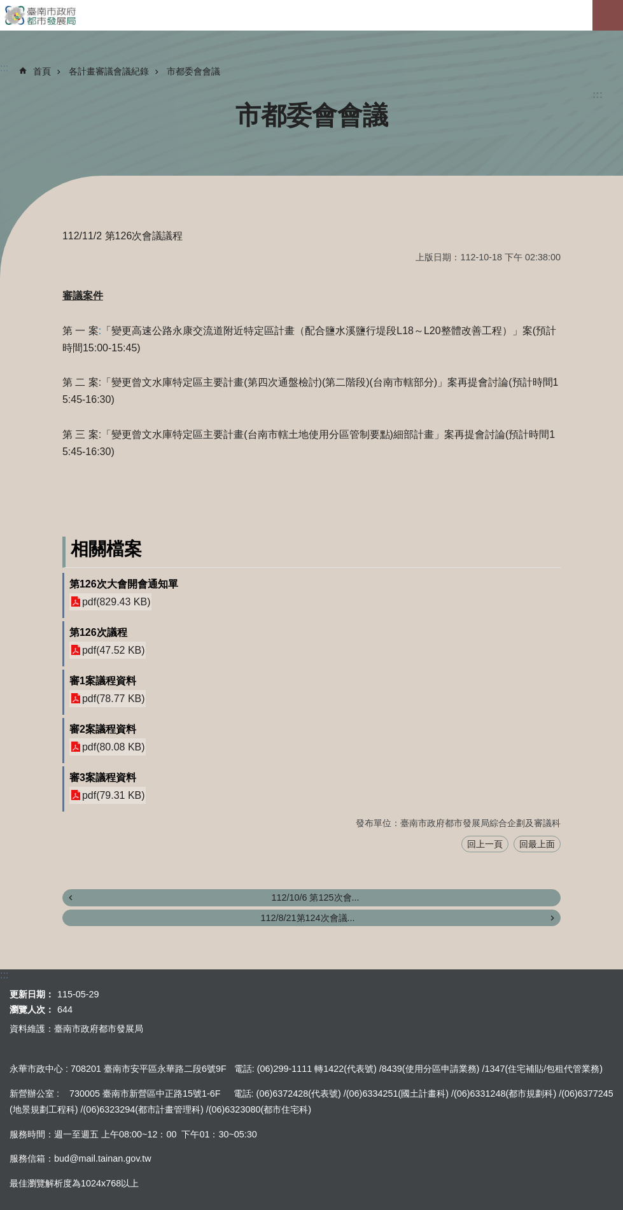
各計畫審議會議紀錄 (109, 71)
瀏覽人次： (32, 1009)
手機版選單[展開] (607, 15)
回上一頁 (485, 844)
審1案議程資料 (102, 680)
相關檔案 (106, 549)
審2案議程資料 (102, 729)
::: (597, 94)
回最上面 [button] (537, 844)
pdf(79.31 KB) (113, 795)
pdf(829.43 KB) (116, 601)
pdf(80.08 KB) (113, 747)
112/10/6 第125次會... (315, 897)
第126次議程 (98, 632)
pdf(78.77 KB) (113, 698)
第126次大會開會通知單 (123, 584)
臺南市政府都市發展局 (311, 15)
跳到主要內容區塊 (6, 6)
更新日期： (32, 994)
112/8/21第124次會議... (307, 918)
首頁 (42, 71)
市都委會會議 (193, 71)
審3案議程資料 (102, 777)
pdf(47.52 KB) (113, 650)
